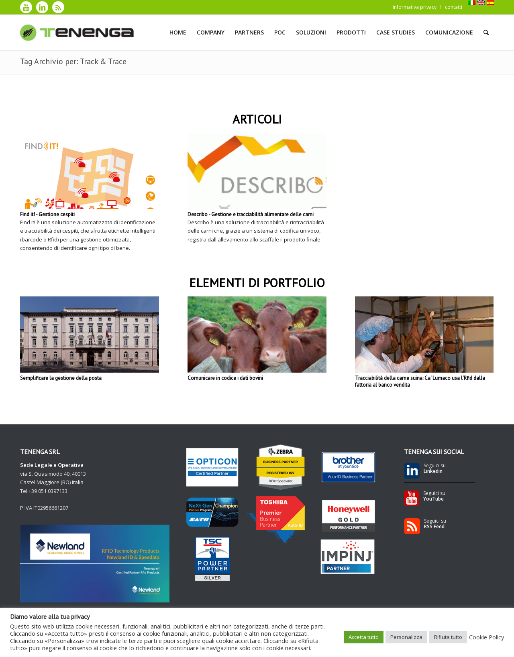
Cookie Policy (486, 637)
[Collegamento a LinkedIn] (42, 7)
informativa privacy (414, 7)
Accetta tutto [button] (364, 637)
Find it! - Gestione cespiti (47, 214)
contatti (453, 7)
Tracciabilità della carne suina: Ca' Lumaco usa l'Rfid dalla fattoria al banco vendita (420, 381)
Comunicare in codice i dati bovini (225, 378)
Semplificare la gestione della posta (61, 378)
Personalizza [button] (406, 637)
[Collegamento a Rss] (58, 7)
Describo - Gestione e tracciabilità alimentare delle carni (251, 214)
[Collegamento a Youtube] (26, 7)
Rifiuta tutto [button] (448, 637)
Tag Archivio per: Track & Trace (73, 61)
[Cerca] (486, 32)
